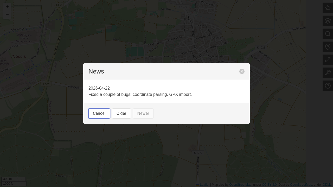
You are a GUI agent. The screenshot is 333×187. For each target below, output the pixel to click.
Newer (143, 113)
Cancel (99, 113)
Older (121, 113)
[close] (242, 71)
